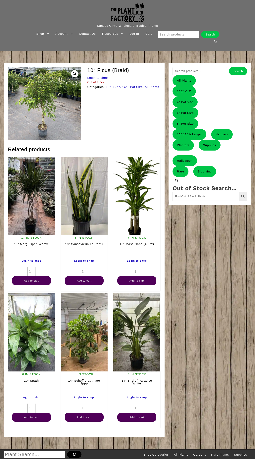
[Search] (74, 454)
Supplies (209, 145)
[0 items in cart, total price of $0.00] (215, 41)
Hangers (222, 134)
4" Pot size (185, 102)
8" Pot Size (185, 123)
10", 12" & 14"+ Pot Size (124, 87)
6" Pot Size (185, 112)
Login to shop (97, 77)
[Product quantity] (31, 271)
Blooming (205, 171)
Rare (180, 171)
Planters (183, 145)
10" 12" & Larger (189, 134)
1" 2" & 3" (184, 91)
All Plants (152, 87)
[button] (74, 73)
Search (210, 34)
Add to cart (31, 280)
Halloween (185, 160)
